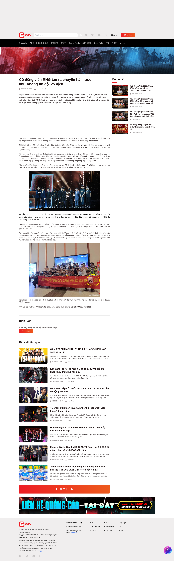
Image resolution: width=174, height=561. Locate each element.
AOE (32, 43)
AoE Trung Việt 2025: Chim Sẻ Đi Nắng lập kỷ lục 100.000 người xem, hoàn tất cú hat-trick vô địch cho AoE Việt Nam (142, 88)
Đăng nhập (128, 35)
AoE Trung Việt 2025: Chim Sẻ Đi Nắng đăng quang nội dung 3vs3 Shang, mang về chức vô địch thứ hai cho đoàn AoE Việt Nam (141, 101)
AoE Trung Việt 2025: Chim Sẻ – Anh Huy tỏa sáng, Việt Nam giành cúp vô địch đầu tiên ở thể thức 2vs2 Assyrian (142, 114)
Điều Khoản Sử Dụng (74, 523)
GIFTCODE (87, 43)
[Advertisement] (87, 15)
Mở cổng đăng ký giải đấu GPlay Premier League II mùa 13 (142, 127)
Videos (122, 43)
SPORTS (54, 43)
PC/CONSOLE (42, 43)
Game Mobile (74, 43)
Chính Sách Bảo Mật (73, 527)
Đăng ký (114, 35)
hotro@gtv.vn (40, 551)
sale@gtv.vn (74, 532)
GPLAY (63, 43)
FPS (107, 43)
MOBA (114, 43)
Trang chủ (23, 43)
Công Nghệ (98, 43)
